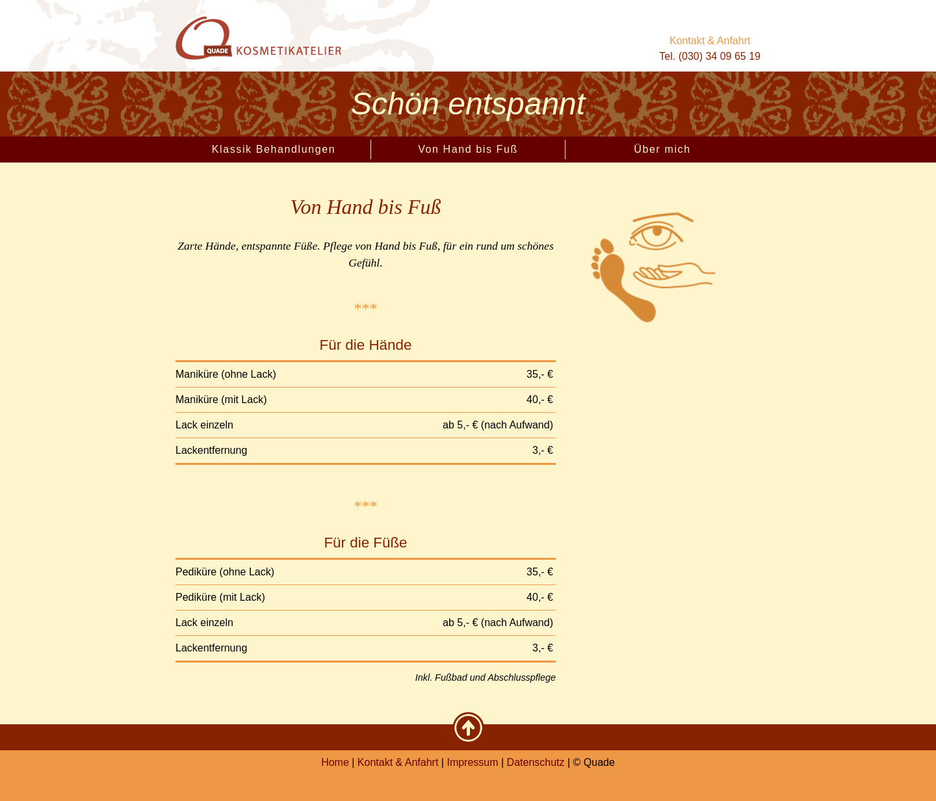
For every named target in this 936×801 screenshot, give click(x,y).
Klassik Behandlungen (273, 149)
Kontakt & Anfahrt (710, 40)
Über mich (662, 149)
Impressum (472, 762)
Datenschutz (536, 762)
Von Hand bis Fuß (468, 149)
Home (335, 762)
